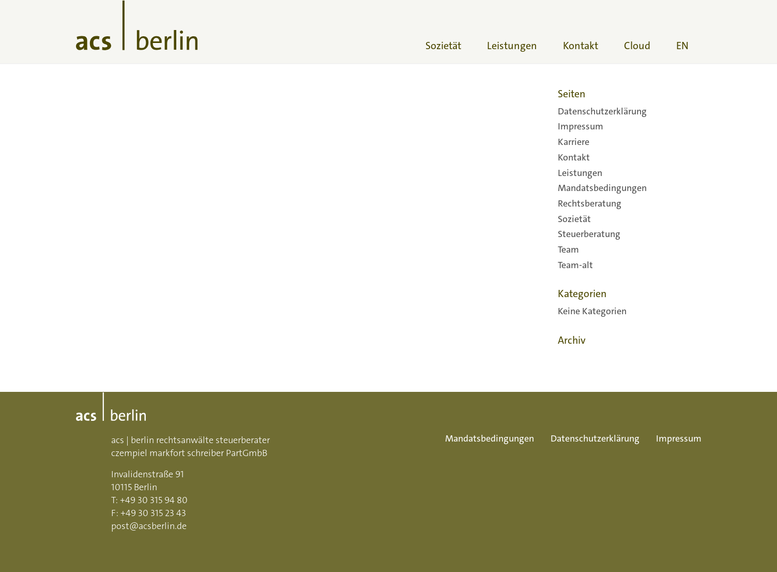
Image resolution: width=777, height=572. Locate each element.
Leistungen (580, 173)
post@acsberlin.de (149, 526)
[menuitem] (443, 32)
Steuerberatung (589, 234)
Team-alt (575, 265)
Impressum (580, 126)
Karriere (573, 142)
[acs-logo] (136, 32)
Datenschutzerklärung (602, 111)
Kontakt (574, 157)
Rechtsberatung (589, 203)
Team (568, 249)
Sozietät (574, 219)
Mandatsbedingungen (602, 188)
